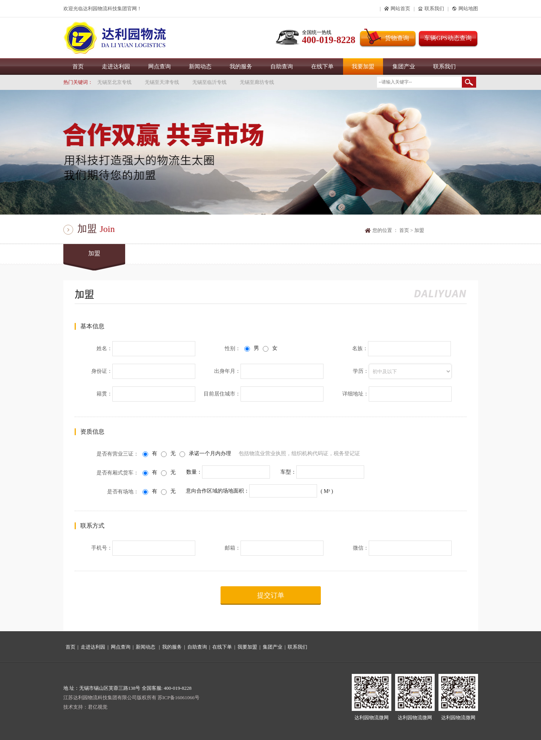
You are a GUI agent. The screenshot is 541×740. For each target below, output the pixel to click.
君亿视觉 (97, 707)
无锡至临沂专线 (209, 82)
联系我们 (444, 66)
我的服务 (241, 66)
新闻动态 (200, 66)
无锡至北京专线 (114, 82)
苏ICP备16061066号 (178, 697)
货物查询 (397, 38)
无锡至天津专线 (162, 82)
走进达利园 (116, 66)
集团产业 (403, 66)
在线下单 (322, 66)
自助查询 (281, 66)
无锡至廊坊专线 (257, 82)
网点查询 (159, 66)
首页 (78, 66)
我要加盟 (363, 66)
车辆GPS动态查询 (447, 38)
